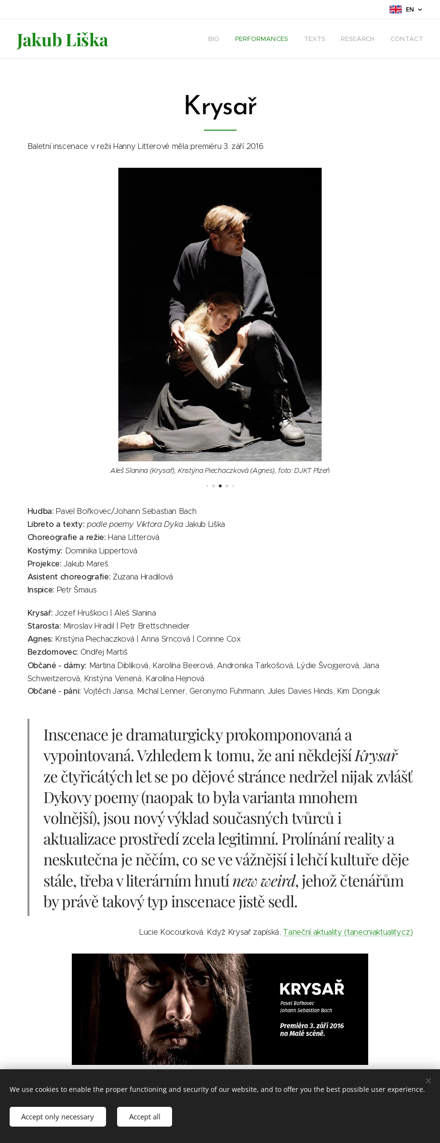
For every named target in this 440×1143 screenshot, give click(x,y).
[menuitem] (216, 39)
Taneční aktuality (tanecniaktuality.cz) (348, 932)
